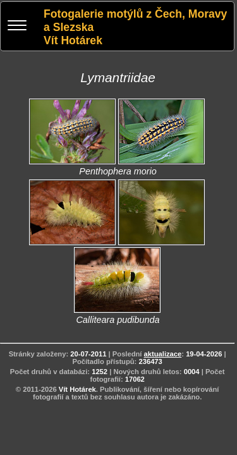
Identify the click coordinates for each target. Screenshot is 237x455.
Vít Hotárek (77, 389)
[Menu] (17, 26)
